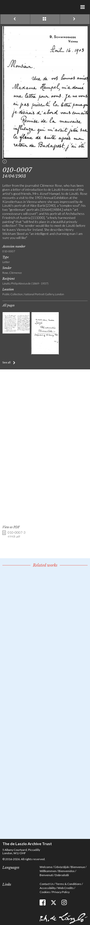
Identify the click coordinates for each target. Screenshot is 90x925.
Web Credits (66, 888)
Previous (15, 19)
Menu (83, 7)
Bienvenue (78, 867)
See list (45, 19)
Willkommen (48, 871)
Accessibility (48, 888)
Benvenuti (46, 875)
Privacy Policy (61, 892)
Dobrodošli (62, 875)
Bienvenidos (66, 871)
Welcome (46, 867)
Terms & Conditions (68, 884)
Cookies (45, 892)
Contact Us (47, 884)
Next (75, 19)
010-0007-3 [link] (16, 534)
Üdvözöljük (61, 867)
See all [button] (6, 362)
